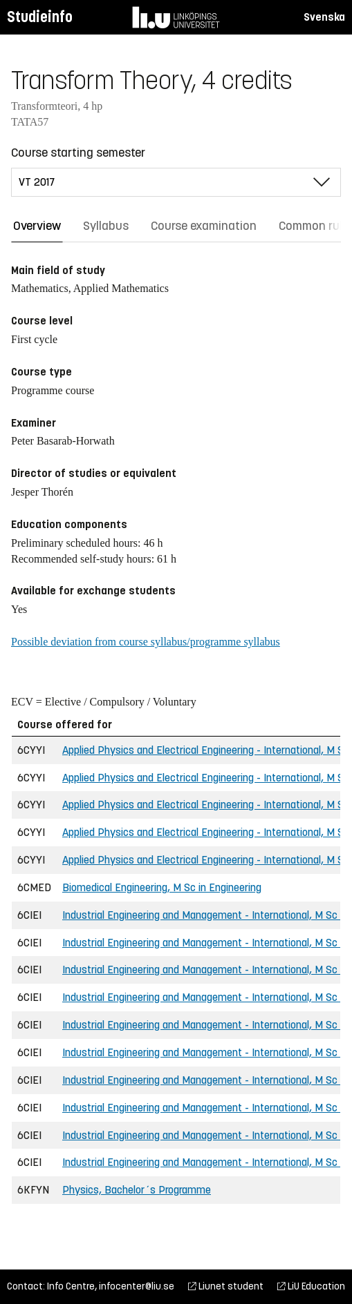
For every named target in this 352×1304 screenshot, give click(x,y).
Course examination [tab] (204, 225)
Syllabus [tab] (106, 225)
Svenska (324, 16)
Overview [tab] (37, 225)
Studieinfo (40, 17)
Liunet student (225, 1286)
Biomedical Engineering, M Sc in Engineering (161, 887)
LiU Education (311, 1286)
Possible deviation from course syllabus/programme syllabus (145, 642)
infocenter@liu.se (136, 1286)
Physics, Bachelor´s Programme (136, 1189)
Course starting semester (78, 152)
